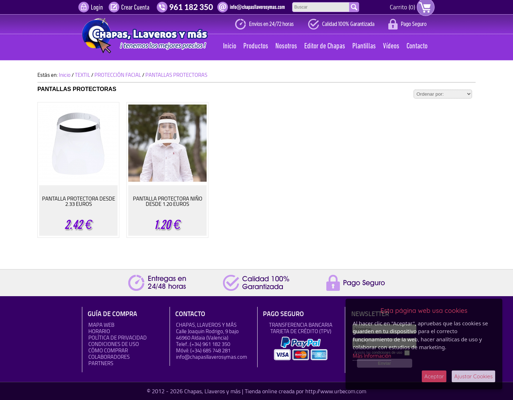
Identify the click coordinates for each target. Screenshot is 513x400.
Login (97, 7)
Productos (255, 46)
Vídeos (391, 46)
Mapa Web (101, 325)
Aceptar (434, 376)
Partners (100, 363)
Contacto (417, 46)
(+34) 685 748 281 (210, 350)
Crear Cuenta (135, 7)
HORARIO (99, 331)
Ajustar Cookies (473, 376)
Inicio (229, 46)
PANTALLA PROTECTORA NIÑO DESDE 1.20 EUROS (167, 201)
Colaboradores (109, 357)
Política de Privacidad (117, 337)
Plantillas (364, 46)
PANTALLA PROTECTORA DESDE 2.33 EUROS (78, 201)
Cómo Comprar (108, 350)
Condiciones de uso (113, 344)
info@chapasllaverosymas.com (211, 357)
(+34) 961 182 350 (210, 344)
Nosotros (286, 46)
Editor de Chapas (324, 46)
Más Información (372, 355)
